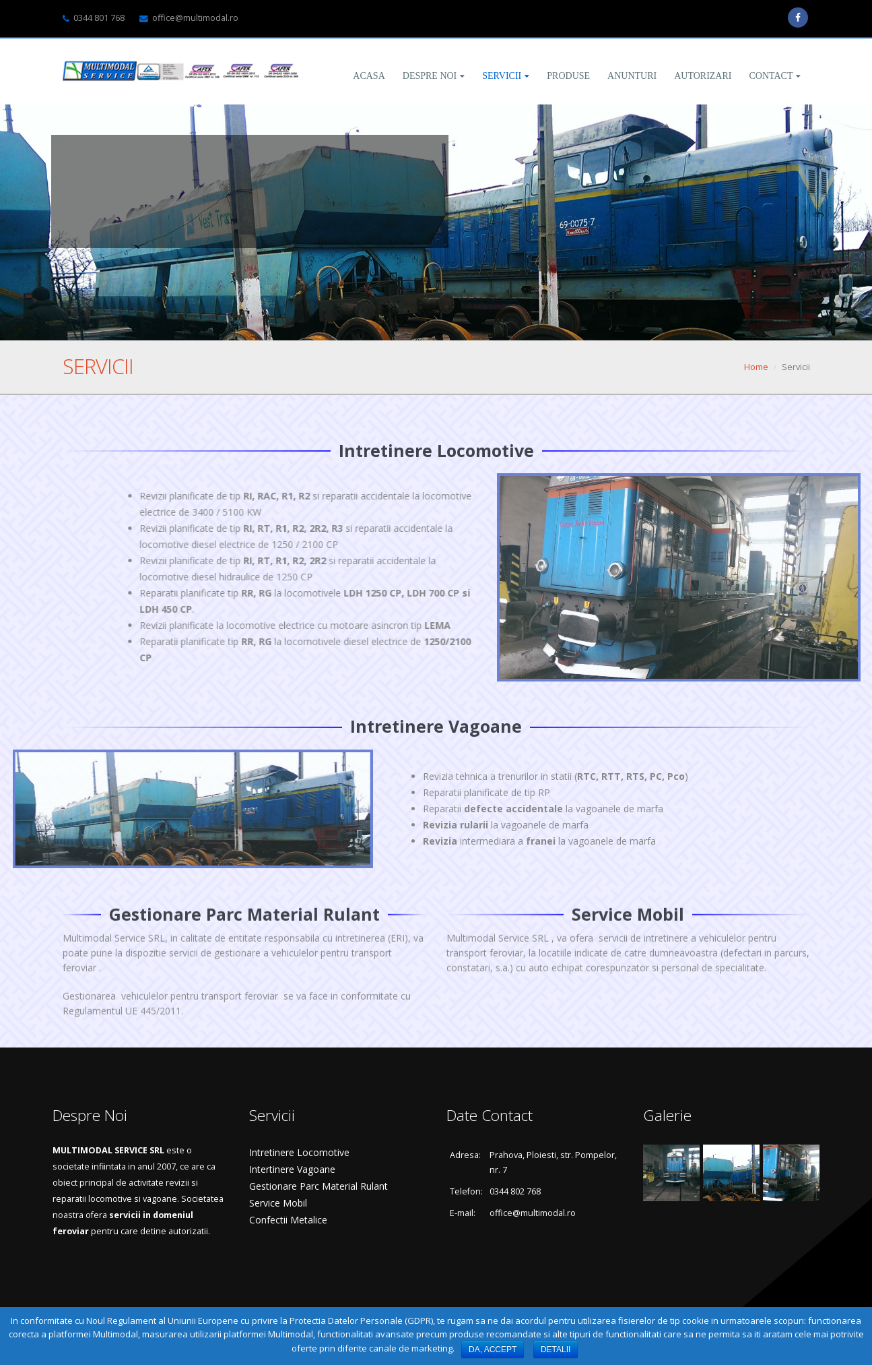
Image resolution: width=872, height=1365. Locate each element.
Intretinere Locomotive (299, 1152)
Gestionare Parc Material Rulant (318, 1186)
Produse (568, 76)
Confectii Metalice (288, 1219)
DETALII (555, 1349)
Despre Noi (430, 76)
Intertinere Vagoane (292, 1169)
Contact (771, 76)
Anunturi (632, 76)
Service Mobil (278, 1202)
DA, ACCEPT (492, 1349)
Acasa (368, 76)
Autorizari (702, 76)
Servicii (501, 76)
